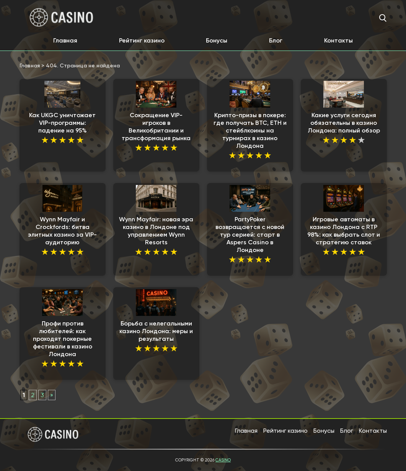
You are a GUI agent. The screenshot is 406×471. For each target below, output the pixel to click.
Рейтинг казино (142, 40)
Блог (275, 40)
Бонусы (216, 40)
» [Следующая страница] (51, 395)
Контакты (338, 40)
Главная (65, 40)
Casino (223, 460)
